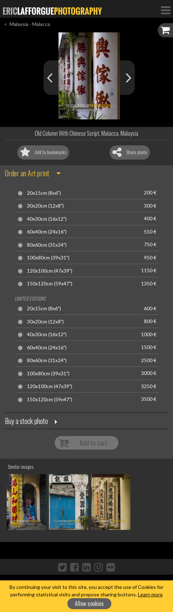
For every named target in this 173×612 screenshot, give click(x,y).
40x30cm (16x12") (47, 219)
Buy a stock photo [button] (26, 420)
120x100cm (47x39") (49, 271)
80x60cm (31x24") (47, 245)
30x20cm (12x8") (45, 206)
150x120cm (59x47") (49, 283)
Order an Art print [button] (27, 173)
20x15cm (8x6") (44, 193)
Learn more (150, 594)
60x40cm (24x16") (47, 232)
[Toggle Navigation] (165, 9)
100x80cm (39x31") (48, 258)
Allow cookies (89, 603)
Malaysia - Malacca (30, 24)
